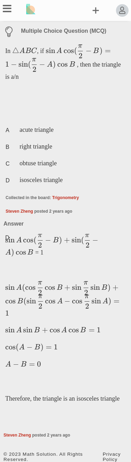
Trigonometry (65, 197)
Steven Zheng (19, 211)
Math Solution (39, 454)
